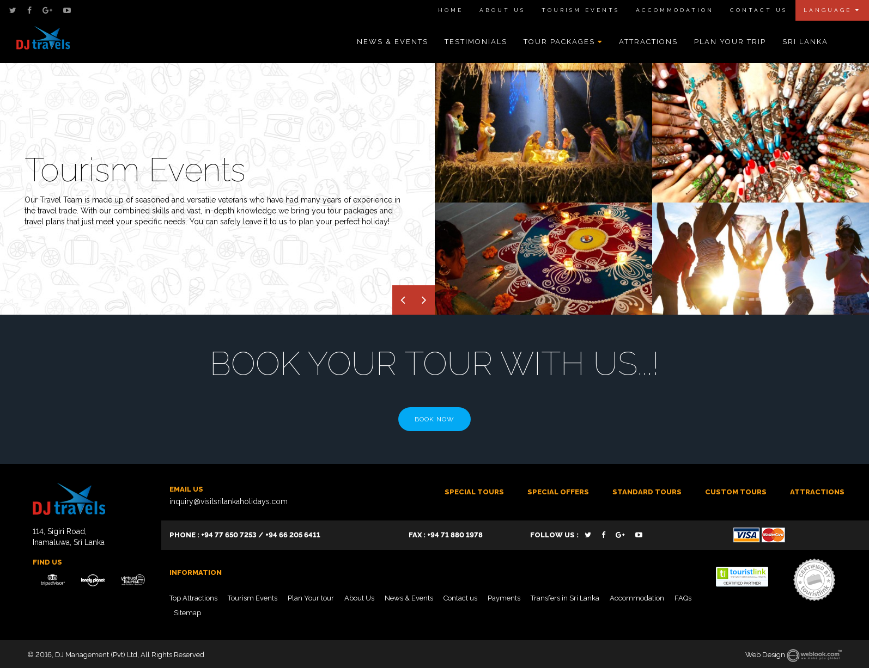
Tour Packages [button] (563, 42)
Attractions (648, 42)
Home (450, 10)
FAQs (682, 598)
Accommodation (675, 10)
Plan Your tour (311, 598)
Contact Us (758, 10)
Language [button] (832, 10)
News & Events (392, 42)
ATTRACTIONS (817, 492)
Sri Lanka (805, 42)
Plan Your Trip (730, 42)
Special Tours (474, 492)
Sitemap (187, 613)
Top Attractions (193, 598)
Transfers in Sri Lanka (565, 598)
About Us (502, 10)
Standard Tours (647, 492)
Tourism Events (580, 10)
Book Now (434, 419)
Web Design (765, 655)
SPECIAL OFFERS (558, 492)
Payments (504, 598)
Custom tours (736, 492)
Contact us (460, 598)
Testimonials (476, 42)
